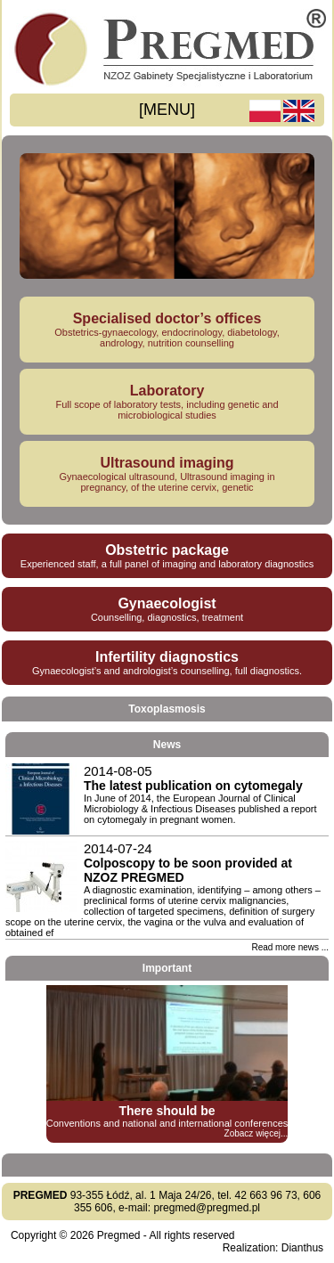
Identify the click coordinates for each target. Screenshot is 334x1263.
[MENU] (167, 109)
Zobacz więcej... (256, 1133)
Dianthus (302, 1248)
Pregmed (119, 1235)
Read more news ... (290, 947)
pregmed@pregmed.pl (206, 1208)
